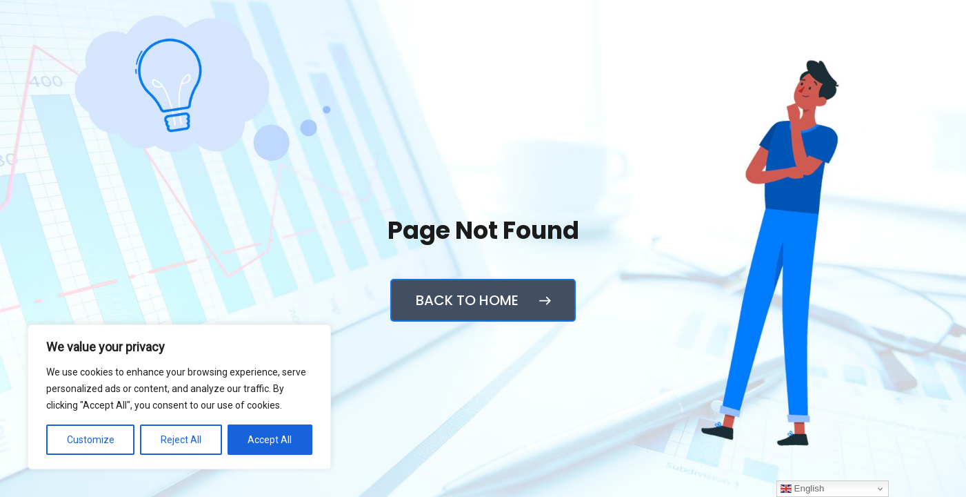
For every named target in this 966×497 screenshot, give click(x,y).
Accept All (270, 439)
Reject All (181, 439)
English (802, 488)
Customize (90, 439)
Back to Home (483, 300)
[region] (179, 396)
